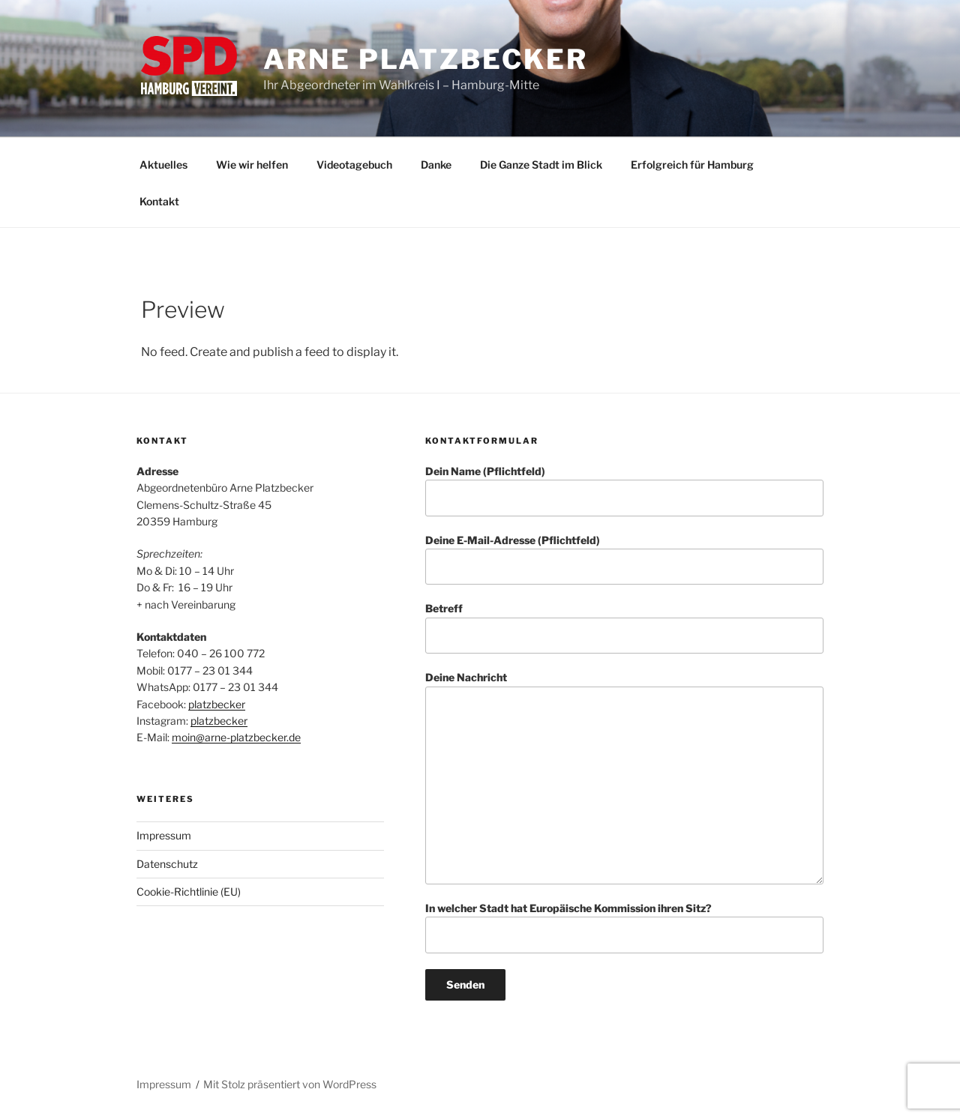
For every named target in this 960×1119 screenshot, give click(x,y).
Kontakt (159, 201)
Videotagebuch (354, 164)
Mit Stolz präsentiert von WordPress (289, 1084)
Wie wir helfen (252, 164)
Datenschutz (167, 863)
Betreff (624, 628)
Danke (436, 164)
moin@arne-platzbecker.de (236, 737)
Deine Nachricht (624, 777)
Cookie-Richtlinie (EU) (188, 891)
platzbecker (216, 704)
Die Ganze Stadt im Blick (541, 164)
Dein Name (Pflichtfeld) (624, 490)
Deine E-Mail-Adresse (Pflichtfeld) (624, 559)
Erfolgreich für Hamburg (692, 164)
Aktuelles (164, 164)
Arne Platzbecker (425, 59)
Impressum (163, 835)
